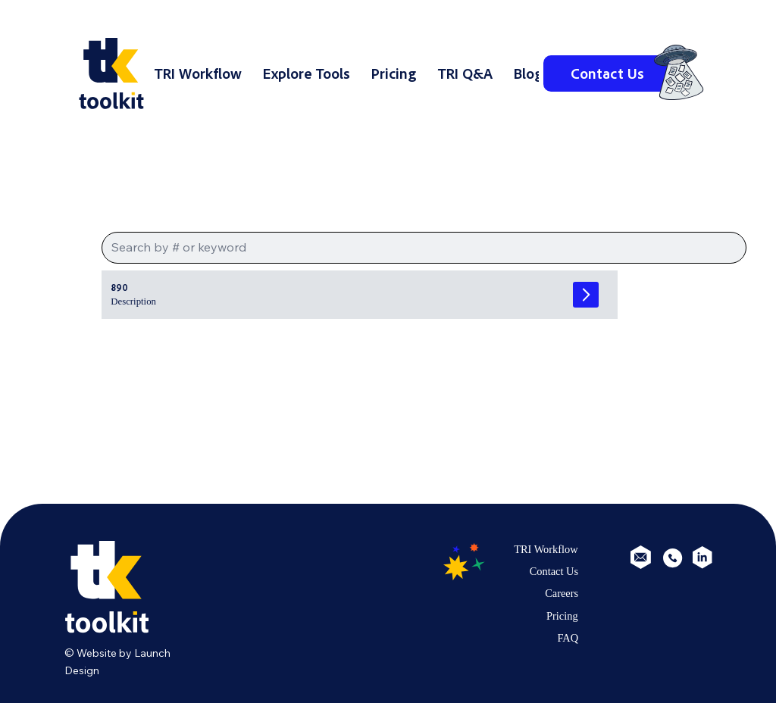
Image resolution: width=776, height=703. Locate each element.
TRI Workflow (546, 549)
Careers (561, 593)
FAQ (567, 638)
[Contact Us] (607, 73)
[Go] (586, 295)
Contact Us (554, 571)
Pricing (562, 616)
